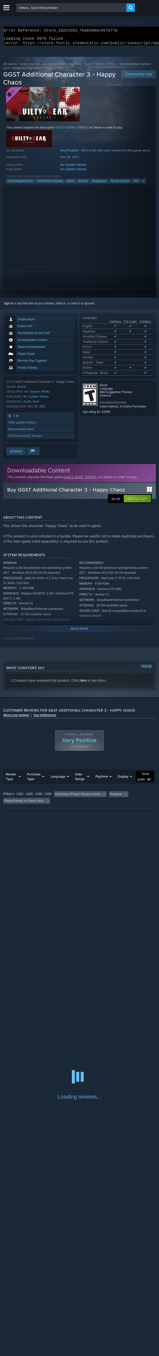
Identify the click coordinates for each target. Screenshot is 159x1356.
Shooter (83, 183)
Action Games (30, 67)
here (83, 683)
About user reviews (16, 718)
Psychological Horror (20, 183)
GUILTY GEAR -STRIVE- (100, 67)
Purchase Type (33, 779)
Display (123, 779)
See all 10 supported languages (103, 355)
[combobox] (71, 7)
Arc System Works (73, 168)
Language (57, 779)
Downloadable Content (135, 67)
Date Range (79, 779)
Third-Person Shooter (50, 183)
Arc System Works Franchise (62, 67)
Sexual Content (120, 183)
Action (71, 183)
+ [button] (143, 183)
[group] (79, 800)
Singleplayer (99, 183)
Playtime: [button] (116, 797)
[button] (137, 502)
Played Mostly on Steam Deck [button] (24, 803)
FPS (136, 183)
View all (146, 669)
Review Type (11, 779)
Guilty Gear (31, 404)
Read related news (21, 432)
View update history (22, 425)
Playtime (101, 779)
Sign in (8, 306)
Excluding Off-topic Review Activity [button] (78, 797)
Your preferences (44, 718)
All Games (10, 67)
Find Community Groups (25, 439)
